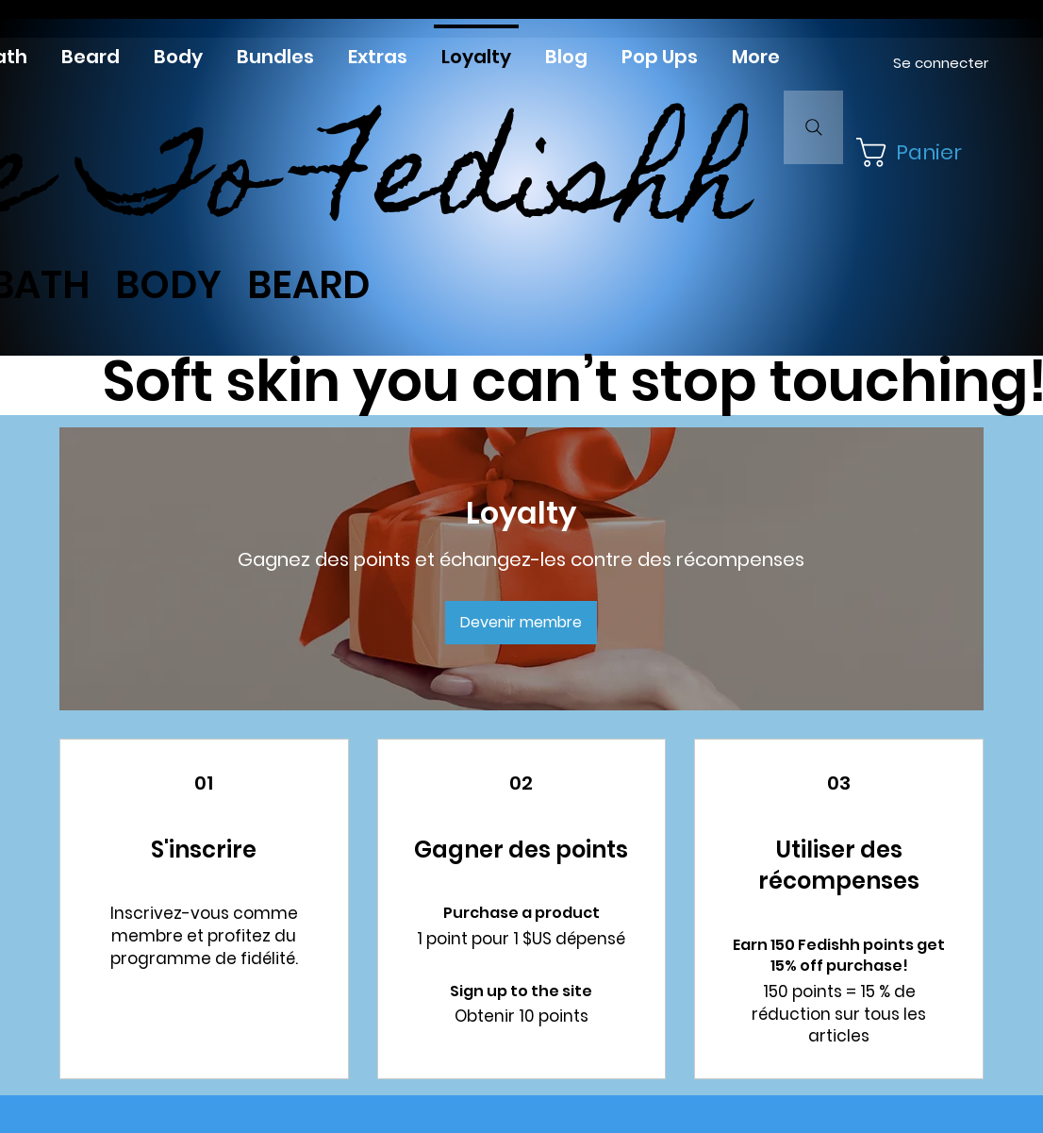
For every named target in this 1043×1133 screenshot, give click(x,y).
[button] (915, 152)
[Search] (813, 127)
